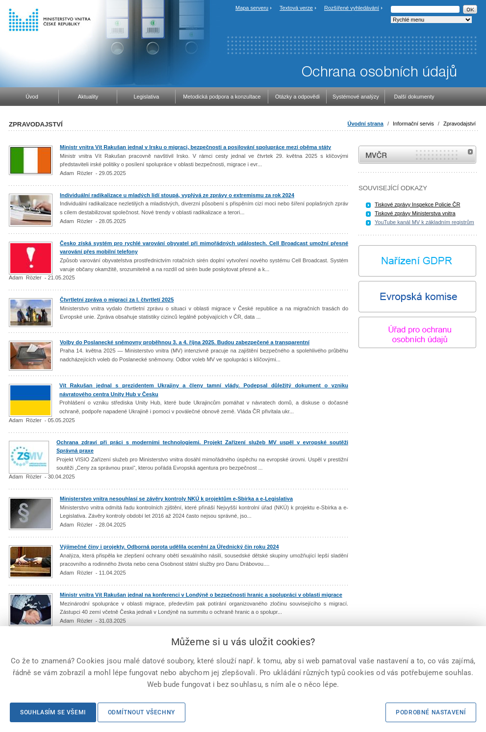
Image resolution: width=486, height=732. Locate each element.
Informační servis (413, 123)
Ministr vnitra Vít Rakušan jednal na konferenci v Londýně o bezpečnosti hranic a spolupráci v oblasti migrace (201, 595)
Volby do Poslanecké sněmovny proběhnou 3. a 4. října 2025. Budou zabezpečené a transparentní (184, 342)
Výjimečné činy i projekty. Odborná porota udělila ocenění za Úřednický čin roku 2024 (169, 547)
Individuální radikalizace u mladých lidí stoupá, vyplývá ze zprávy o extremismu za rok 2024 (177, 195)
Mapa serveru (251, 8)
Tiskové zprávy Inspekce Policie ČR (417, 204)
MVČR (417, 155)
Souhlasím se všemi (53, 712)
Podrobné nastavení (431, 712)
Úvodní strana (366, 123)
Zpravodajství (459, 123)
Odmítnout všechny (141, 712)
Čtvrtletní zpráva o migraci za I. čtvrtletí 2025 (117, 300)
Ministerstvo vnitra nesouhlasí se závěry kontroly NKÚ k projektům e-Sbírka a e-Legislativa (176, 499)
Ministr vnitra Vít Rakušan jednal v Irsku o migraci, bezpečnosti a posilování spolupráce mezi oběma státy (195, 147)
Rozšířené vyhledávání (351, 8)
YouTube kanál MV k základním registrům (424, 222)
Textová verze (296, 8)
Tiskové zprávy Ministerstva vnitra (415, 213)
